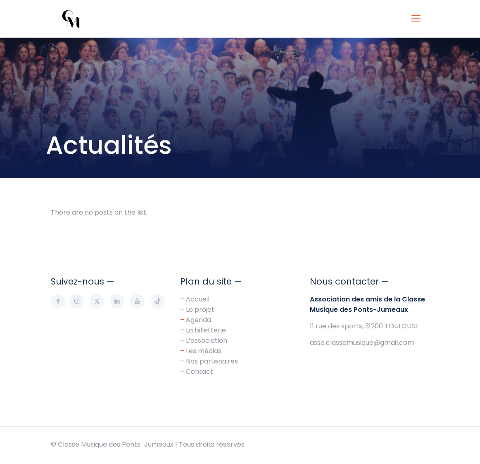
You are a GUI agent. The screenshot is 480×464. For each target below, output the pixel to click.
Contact (199, 371)
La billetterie (206, 330)
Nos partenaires (212, 361)
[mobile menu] (416, 19)
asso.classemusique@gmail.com (362, 342)
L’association (206, 340)
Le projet (200, 309)
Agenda (198, 320)
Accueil (197, 299)
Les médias (203, 351)
